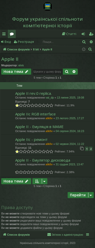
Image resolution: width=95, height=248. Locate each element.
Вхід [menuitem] (85, 35)
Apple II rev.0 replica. (33, 93)
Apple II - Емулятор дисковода (42, 160)
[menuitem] (69, 34)
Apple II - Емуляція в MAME (39, 126)
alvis (21, 65)
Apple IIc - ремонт (31, 139)
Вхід (8, 42)
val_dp (50, 97)
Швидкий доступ (5, 35)
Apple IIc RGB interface (35, 113)
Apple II (9, 59)
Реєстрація (26, 42)
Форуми (13, 35)
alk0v (49, 118)
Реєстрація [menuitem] (92, 35)
